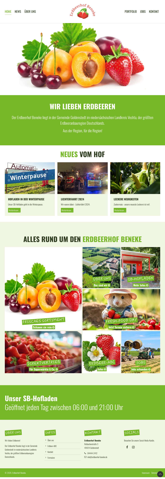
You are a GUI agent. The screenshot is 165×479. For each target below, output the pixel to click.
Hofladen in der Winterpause (26, 199)
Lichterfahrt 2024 (72, 199)
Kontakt (50, 451)
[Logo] (82, 11)
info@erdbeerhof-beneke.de (97, 457)
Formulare (51, 457)
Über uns (51, 440)
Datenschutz (155, 472)
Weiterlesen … (14, 210)
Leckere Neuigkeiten (126, 199)
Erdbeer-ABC (52, 446)
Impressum (146, 472)
